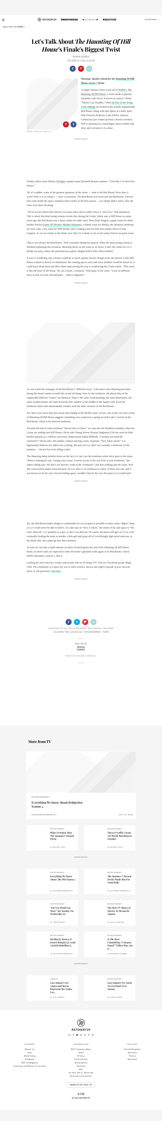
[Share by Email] (89, 69)
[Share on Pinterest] (81, 69)
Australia (132, 1070)
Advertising (29, 1067)
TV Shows (58, 643)
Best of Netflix (74, 643)
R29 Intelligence (30, 1074)
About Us (29, 1060)
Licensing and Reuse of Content (29, 1077)
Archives (81, 1077)
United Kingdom (132, 1060)
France (132, 1067)
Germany (132, 1064)
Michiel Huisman (62, 235)
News (106, 643)
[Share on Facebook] (73, 69)
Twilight (61, 192)
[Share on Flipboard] (85, 633)
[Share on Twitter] (77, 633)
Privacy (81, 1067)
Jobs (29, 1064)
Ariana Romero (81, 57)
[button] (146, 22)
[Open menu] (3, 18)
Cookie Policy (81, 1070)
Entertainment (92, 643)
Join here (56, 582)
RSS (81, 1080)
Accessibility (81, 1074)
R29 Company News (81, 1060)
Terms (81, 1064)
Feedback (29, 1070)
